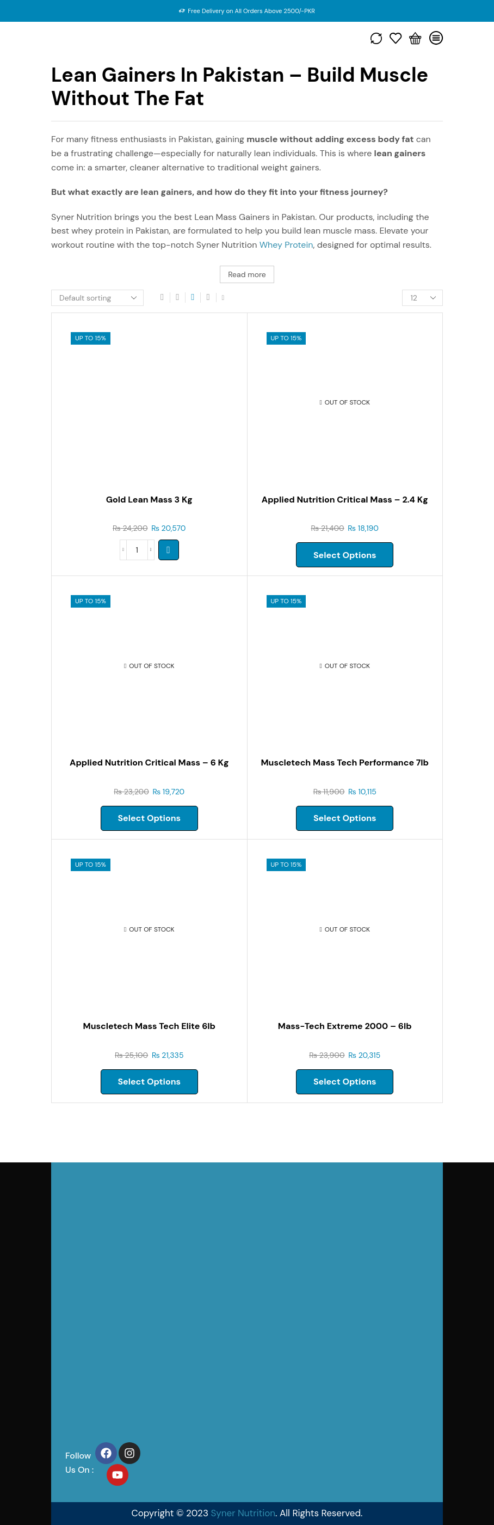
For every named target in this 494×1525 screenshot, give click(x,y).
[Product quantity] (137, 550)
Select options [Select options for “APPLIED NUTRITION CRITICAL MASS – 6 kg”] (149, 818)
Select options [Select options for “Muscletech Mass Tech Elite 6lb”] (149, 1081)
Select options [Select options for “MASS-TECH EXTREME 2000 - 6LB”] (344, 1081)
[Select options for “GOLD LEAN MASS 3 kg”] (168, 550)
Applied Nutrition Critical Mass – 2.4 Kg (345, 499)
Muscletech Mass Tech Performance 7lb (345, 762)
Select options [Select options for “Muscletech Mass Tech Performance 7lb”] (344, 818)
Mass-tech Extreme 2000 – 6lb (345, 1026)
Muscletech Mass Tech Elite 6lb (149, 1026)
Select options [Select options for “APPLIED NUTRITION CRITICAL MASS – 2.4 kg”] (344, 555)
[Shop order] (97, 298)
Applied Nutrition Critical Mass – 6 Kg (149, 762)
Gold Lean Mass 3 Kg (149, 499)
